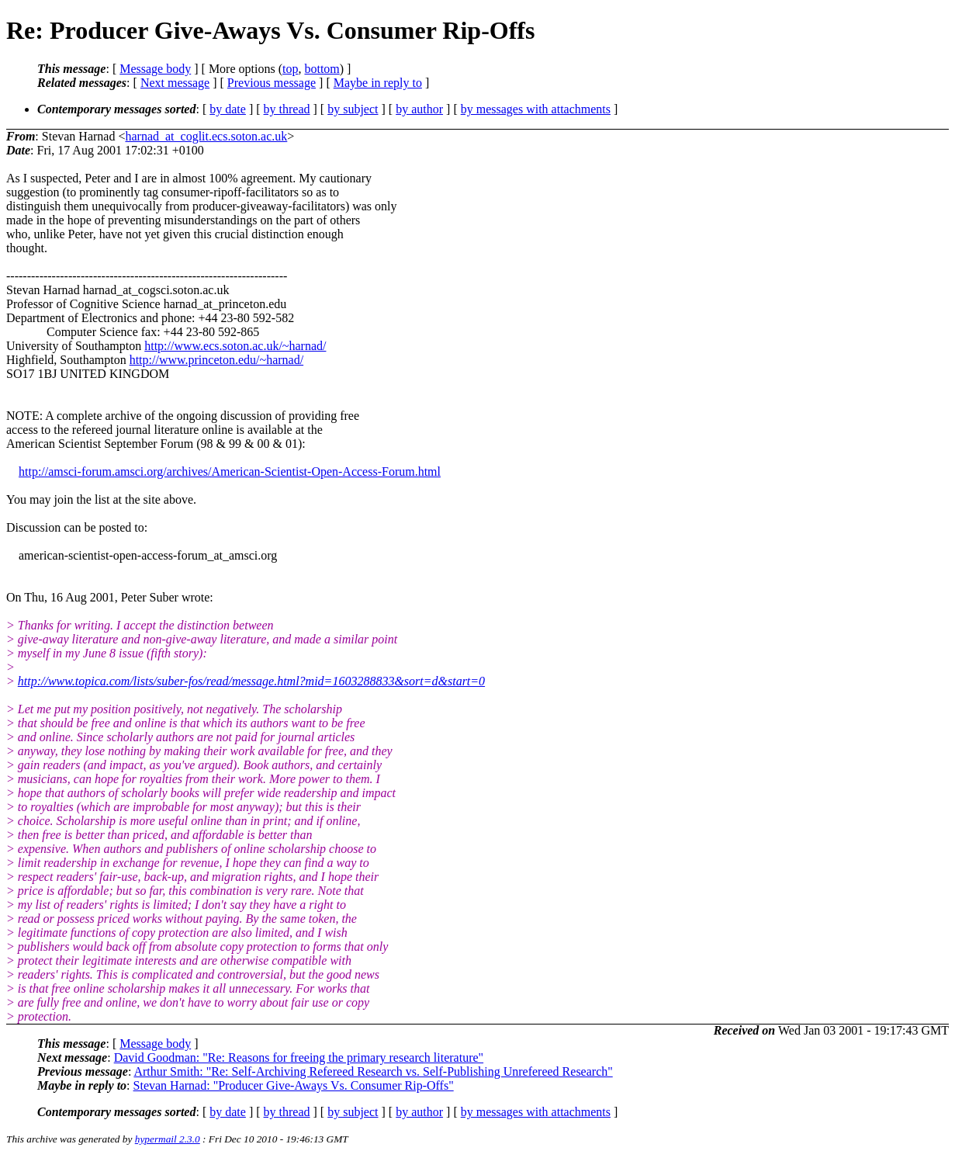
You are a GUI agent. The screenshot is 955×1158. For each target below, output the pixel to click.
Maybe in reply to (378, 82)
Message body (155, 68)
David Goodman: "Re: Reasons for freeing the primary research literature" (298, 1057)
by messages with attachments (536, 109)
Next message (174, 82)
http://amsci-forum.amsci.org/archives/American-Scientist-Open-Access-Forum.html (230, 471)
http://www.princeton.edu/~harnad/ (216, 359)
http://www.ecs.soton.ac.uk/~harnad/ (235, 345)
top (290, 68)
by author (419, 109)
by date (227, 109)
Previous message (271, 82)
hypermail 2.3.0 (167, 1139)
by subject (352, 109)
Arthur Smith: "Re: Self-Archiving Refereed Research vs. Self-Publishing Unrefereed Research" (372, 1071)
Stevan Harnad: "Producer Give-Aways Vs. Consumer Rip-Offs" (293, 1085)
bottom (321, 68)
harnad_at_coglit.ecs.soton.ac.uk (206, 136)
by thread (287, 109)
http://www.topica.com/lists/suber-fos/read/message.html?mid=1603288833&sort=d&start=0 (251, 681)
